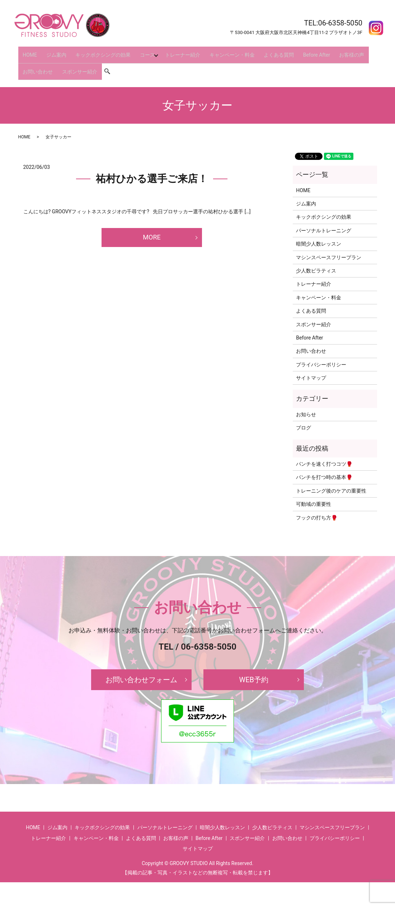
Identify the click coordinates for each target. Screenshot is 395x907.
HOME (28, 51)
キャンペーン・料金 (218, 51)
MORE (151, 226)
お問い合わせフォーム (141, 668)
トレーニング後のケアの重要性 (331, 480)
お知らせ (306, 403)
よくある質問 (262, 51)
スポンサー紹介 (75, 63)
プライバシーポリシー (321, 353)
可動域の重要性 (313, 493)
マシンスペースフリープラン (328, 246)
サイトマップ (311, 367)
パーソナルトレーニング (323, 219)
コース (136, 51)
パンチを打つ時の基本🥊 (324, 466)
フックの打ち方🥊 (316, 506)
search (104, 63)
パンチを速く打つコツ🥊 (324, 453)
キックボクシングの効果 (95, 51)
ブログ (303, 417)
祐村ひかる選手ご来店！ (152, 168)
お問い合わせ (36, 63)
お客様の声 (329, 51)
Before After (296, 51)
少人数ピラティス (316, 259)
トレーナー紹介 (172, 51)
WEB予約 (253, 668)
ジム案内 (51, 51)
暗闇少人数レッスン (318, 233)
